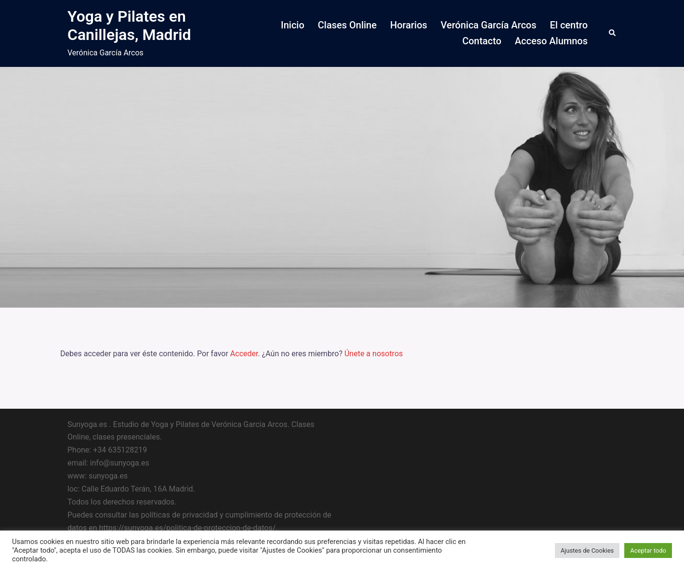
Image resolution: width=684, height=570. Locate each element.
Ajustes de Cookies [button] (587, 550)
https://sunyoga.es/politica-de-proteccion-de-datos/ (187, 527)
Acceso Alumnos (551, 41)
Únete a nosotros (373, 353)
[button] (613, 33)
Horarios (408, 25)
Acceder (244, 353)
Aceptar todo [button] (648, 550)
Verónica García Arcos (489, 25)
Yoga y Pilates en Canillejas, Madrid (129, 25)
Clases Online (347, 25)
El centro (569, 25)
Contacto (481, 41)
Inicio (292, 25)
